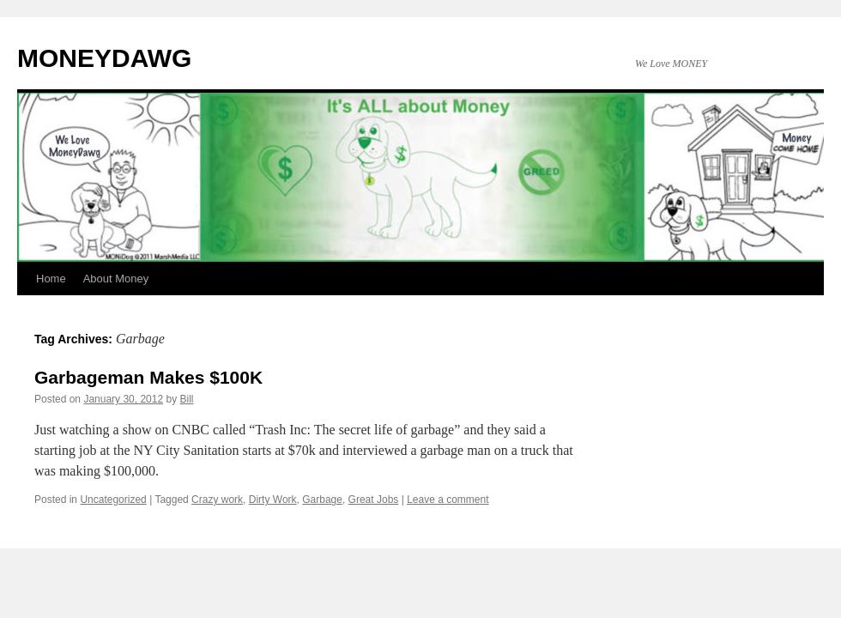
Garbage (322, 500)
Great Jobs (373, 500)
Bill (187, 399)
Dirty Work (273, 500)
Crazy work (217, 500)
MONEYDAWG (104, 58)
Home (51, 278)
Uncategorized (113, 500)
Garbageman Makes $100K (148, 377)
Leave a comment (447, 500)
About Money (116, 278)
